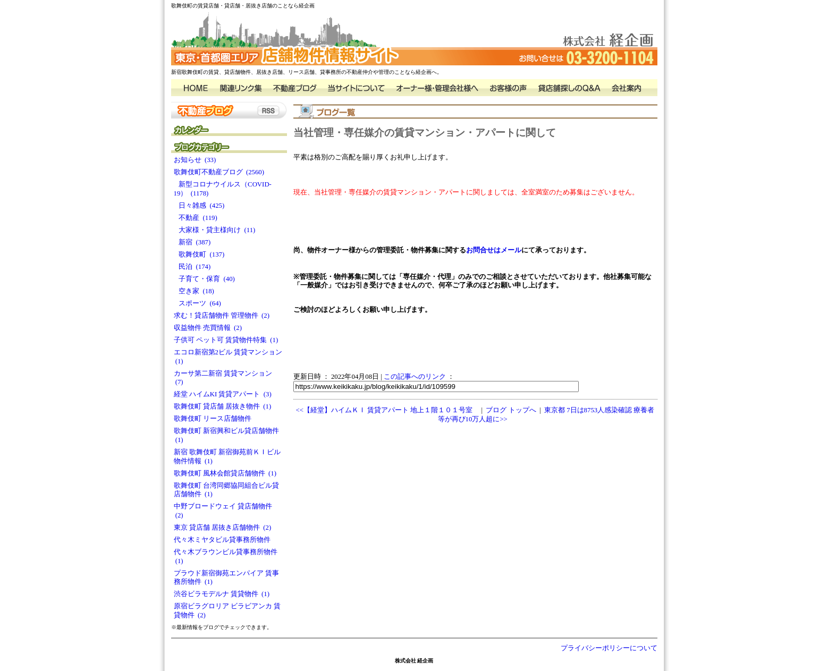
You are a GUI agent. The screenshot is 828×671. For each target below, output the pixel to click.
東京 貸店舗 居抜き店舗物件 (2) (223, 527)
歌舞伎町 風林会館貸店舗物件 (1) (225, 473)
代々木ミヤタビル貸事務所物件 (224, 539)
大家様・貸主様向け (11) (215, 230)
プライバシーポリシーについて (609, 648)
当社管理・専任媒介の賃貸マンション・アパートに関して (424, 132)
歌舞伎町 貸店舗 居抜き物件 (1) (223, 406)
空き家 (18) (194, 291)
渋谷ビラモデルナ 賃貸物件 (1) (222, 594)
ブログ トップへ (511, 410)
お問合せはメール (493, 250)
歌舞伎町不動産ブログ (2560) (219, 172)
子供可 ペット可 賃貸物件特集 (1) (226, 340)
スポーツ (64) (197, 303)
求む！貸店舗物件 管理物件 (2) (222, 315)
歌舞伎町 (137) (199, 254)
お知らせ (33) (195, 160)
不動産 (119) (195, 218)
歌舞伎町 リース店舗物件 (214, 418)
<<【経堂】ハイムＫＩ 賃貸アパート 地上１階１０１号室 (384, 410)
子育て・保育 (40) (204, 279)
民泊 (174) (192, 266)
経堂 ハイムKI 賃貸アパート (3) (223, 394)
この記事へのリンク (415, 376)
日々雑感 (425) (199, 205)
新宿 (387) (192, 242)
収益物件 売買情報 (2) (208, 328)
